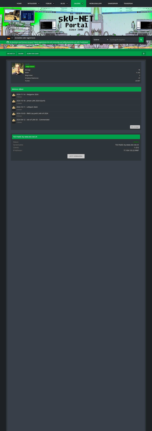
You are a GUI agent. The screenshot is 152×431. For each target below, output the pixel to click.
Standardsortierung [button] (23, 80)
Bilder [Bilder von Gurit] (125, 72)
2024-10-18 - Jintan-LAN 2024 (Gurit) (127, 100)
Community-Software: (76, 425)
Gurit (126, 64)
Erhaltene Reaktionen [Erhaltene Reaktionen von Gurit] (130, 78)
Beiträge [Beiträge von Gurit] (126, 69)
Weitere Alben (116, 89)
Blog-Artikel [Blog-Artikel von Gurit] (127, 75)
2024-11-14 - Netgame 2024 (124, 94)
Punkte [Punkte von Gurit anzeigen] (126, 80)
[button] (10, 38)
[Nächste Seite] (20, 74)
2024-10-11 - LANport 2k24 (124, 106)
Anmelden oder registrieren (25, 38)
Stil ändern (140, 420)
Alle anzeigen (136, 129)
